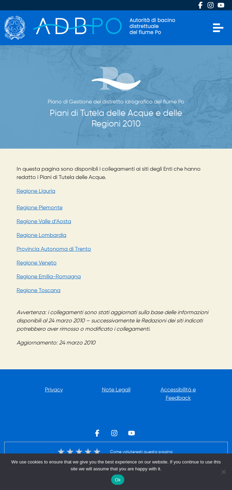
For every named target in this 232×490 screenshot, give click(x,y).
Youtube (221, 5)
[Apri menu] (218, 28)
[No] (223, 471)
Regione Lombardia (41, 235)
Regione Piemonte (39, 208)
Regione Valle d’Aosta (44, 221)
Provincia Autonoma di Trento (54, 249)
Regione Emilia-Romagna (49, 277)
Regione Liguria (36, 191)
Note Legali (116, 390)
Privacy (54, 390)
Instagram (210, 5)
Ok (117, 479)
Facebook (200, 5)
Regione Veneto (37, 263)
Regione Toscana (38, 290)
